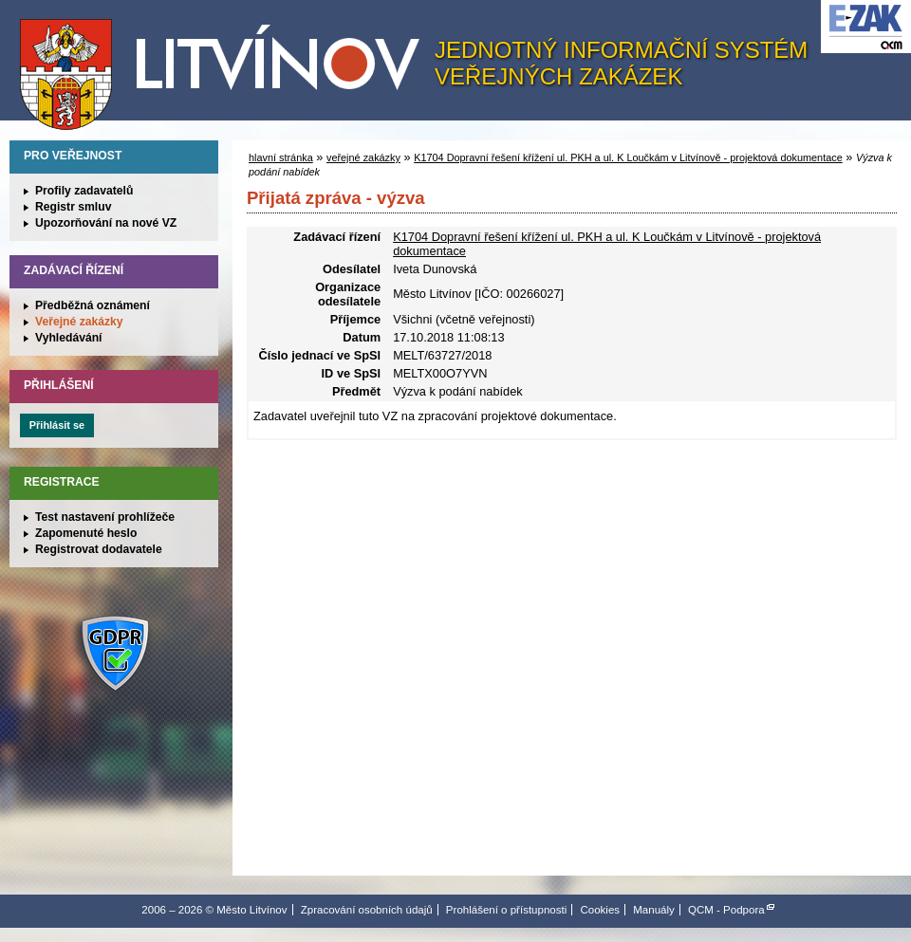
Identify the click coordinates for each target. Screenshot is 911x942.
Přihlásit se (56, 425)
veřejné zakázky (363, 157)
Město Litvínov (227, 65)
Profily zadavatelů (84, 190)
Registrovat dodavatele (98, 549)
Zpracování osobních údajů (367, 909)
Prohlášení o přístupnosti (506, 909)
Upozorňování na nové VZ (106, 223)
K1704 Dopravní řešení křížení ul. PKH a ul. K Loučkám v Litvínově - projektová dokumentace (628, 157)
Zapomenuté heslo (86, 533)
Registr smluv (73, 206)
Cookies (600, 909)
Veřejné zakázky (79, 321)
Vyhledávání (68, 337)
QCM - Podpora (726, 909)
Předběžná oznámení (92, 305)
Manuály (654, 909)
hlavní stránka (281, 157)
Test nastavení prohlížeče (105, 517)
